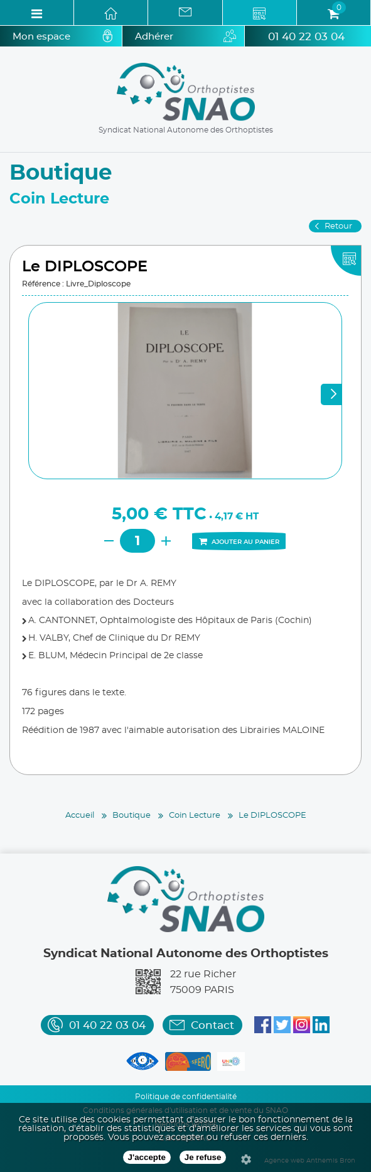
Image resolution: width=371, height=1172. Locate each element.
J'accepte (147, 1157)
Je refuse (203, 1157)
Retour (338, 226)
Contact (212, 1025)
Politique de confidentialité (186, 1096)
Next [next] (331, 394)
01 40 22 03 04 (306, 36)
